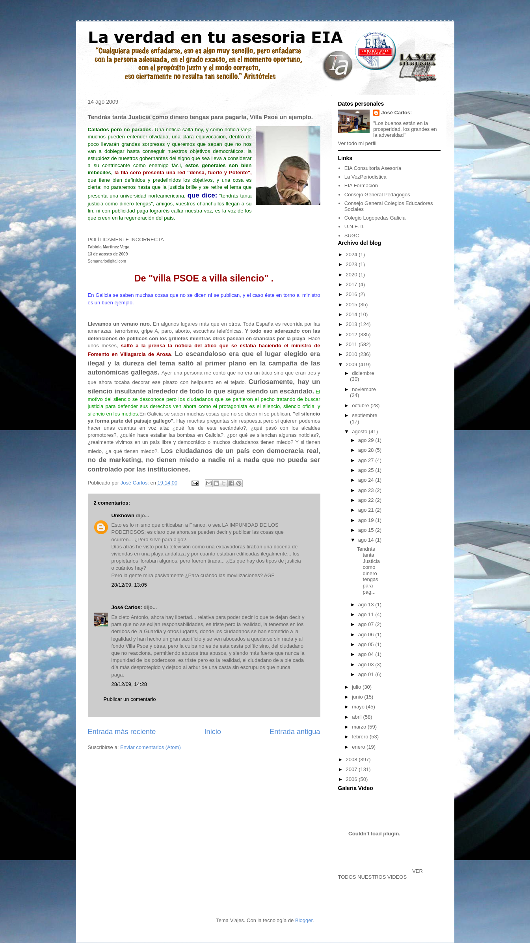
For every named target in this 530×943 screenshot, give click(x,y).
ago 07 (366, 624)
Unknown (123, 515)
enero (359, 747)
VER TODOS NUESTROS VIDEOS (380, 874)
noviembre (364, 389)
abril (357, 717)
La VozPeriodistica (365, 177)
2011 (352, 344)
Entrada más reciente (122, 732)
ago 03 (366, 664)
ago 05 (366, 644)
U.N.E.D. (354, 226)
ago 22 (366, 500)
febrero (361, 737)
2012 (352, 334)
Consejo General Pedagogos (377, 195)
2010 (352, 354)
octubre (361, 405)
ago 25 (366, 470)
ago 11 (366, 614)
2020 (352, 275)
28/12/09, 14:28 (129, 684)
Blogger (303, 920)
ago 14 (366, 540)
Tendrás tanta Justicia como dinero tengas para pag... (368, 570)
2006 (352, 779)
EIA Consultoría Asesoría (373, 168)
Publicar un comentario (130, 699)
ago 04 (366, 654)
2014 (352, 314)
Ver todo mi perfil (357, 143)
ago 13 (366, 605)
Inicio (212, 732)
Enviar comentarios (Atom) (150, 747)
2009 (352, 364)
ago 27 (366, 460)
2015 (352, 305)
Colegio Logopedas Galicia (374, 218)
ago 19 (366, 520)
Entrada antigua (295, 732)
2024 (352, 254)
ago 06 (366, 634)
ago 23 (366, 490)
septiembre (364, 415)
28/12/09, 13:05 (129, 585)
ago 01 (366, 674)
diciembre (363, 373)
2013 (352, 324)
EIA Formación (361, 185)
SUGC (351, 236)
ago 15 (366, 530)
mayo (359, 707)
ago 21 (366, 510)
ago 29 (366, 440)
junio (358, 697)
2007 (352, 769)
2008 (352, 759)
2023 (352, 264)
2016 (352, 294)
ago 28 (366, 450)
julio (357, 687)
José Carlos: (127, 607)
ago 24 (366, 480)
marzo (360, 727)
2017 (352, 284)
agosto (360, 431)
